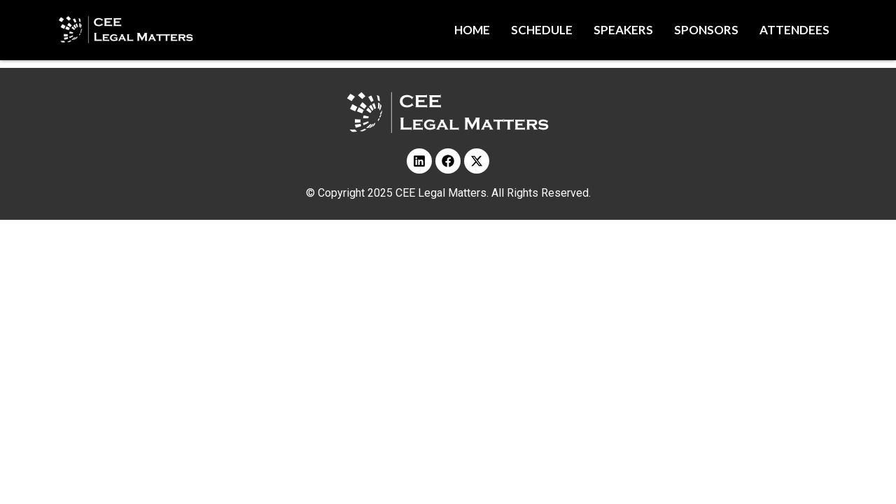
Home (472, 29)
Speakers (623, 29)
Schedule (542, 29)
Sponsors (706, 29)
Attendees (795, 29)
